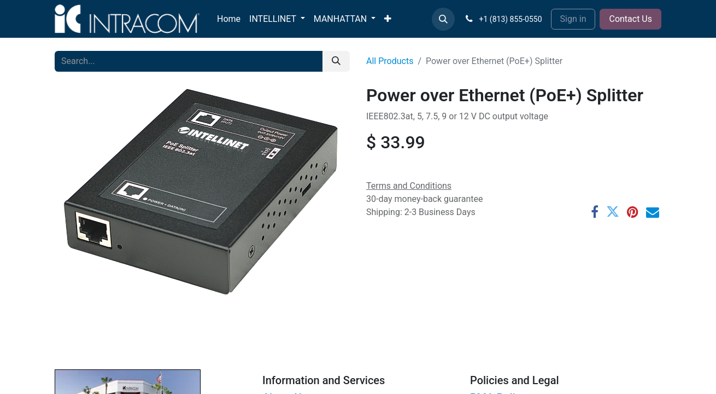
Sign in (573, 19)
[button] (443, 19)
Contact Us (630, 19)
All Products (389, 61)
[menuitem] (229, 19)
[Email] (652, 211)
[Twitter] (612, 211)
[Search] (336, 61)
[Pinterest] (632, 211)
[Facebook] (594, 211)
